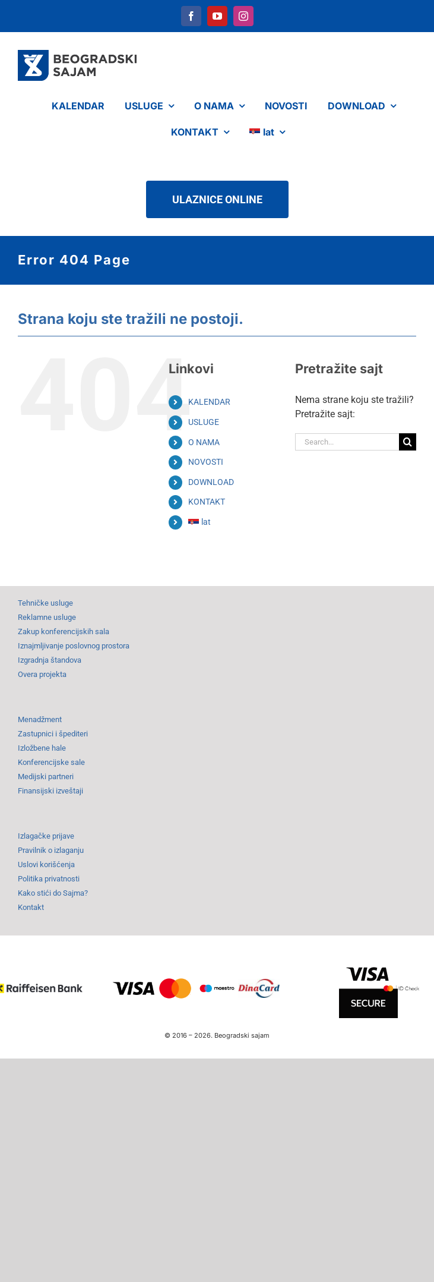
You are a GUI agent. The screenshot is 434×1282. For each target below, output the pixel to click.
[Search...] (347, 442)
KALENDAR (209, 402)
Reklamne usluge (47, 617)
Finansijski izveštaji (50, 790)
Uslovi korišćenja (46, 864)
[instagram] (243, 16)
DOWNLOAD (211, 482)
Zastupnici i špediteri (53, 733)
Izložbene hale (42, 748)
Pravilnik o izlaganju (51, 850)
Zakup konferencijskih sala (63, 631)
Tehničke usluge (45, 603)
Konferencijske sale (51, 762)
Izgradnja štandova (49, 660)
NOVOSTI (205, 462)
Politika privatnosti (49, 878)
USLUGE (203, 422)
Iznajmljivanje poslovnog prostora (73, 645)
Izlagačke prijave (46, 835)
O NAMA (204, 442)
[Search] (407, 442)
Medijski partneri (46, 776)
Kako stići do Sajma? (53, 893)
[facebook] (191, 16)
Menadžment (40, 719)
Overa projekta (42, 674)
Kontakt (31, 907)
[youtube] (217, 16)
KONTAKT (206, 501)
